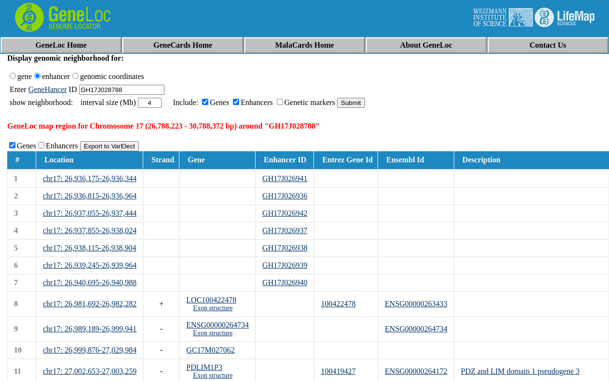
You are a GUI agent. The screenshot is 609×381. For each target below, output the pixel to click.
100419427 (338, 371)
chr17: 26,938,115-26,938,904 (89, 248)
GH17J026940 (284, 282)
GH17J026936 (284, 196)
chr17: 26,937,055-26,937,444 (89, 213)
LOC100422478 (211, 300)
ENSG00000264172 (416, 371)
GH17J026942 (284, 213)
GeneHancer (47, 89)
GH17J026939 (284, 265)
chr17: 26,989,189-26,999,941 (89, 329)
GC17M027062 (210, 350)
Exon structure (212, 308)
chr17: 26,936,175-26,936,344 (89, 178)
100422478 (338, 304)
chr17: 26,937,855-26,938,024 (89, 230)
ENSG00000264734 (217, 325)
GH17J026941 (284, 178)
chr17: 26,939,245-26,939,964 (89, 265)
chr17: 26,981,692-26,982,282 (89, 304)
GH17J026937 (284, 230)
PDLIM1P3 (204, 367)
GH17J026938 (284, 248)
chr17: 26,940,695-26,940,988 (89, 282)
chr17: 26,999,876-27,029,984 (89, 350)
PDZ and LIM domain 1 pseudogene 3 (520, 371)
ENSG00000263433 (416, 304)
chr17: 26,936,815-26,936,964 (89, 196)
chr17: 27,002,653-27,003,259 (89, 371)
